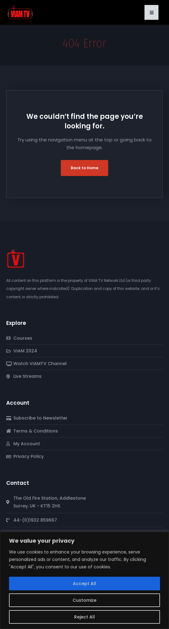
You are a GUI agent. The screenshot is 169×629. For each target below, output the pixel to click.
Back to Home (84, 167)
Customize (84, 600)
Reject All (84, 617)
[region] (84, 580)
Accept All (84, 583)
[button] (151, 12)
